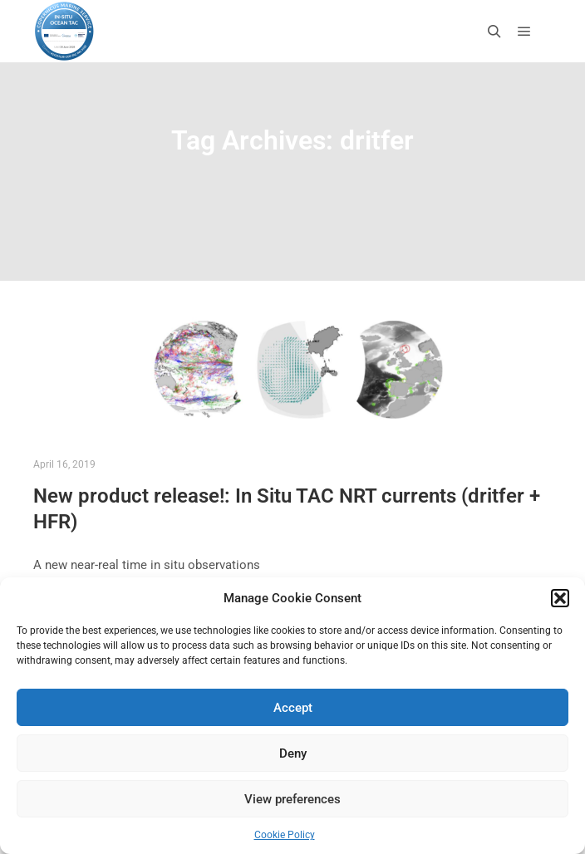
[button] (560, 598)
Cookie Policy (284, 835)
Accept (292, 707)
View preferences (292, 799)
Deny (293, 753)
